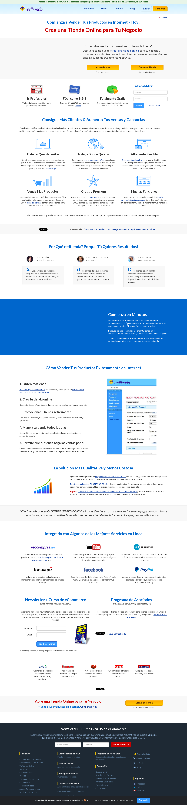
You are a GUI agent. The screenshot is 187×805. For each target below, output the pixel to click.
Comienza (160, 9)
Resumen (89, 8)
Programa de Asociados (108, 754)
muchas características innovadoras (142, 198)
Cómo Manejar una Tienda (117, 229)
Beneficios (23, 769)
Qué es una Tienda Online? (143, 229)
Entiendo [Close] (143, 800)
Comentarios (25, 782)
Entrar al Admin (143, 754)
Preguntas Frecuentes (29, 779)
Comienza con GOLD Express (71, 792)
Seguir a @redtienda (117, 633)
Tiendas (118, 8)
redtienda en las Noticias (106, 778)
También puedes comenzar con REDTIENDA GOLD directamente (107, 491)
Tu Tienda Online (26, 766)
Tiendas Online (66, 763)
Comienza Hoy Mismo (69, 783)
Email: (29, 635)
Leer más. (130, 800)
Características (25, 772)
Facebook (141, 784)
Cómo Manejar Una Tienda (31, 763)
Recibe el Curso (46, 644)
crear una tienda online (125, 50)
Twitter (139, 787)
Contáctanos (100, 788)
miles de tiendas (34, 202)
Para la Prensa (101, 785)
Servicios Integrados (28, 792)
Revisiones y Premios (104, 775)
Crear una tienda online (132, 160)
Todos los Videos (26, 786)
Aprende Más (103, 67)
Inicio (138, 768)
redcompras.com (143, 758)
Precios (22, 776)
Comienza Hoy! (89, 706)
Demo (104, 8)
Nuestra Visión (101, 772)
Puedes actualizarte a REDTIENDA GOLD (88, 484)
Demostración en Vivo (70, 754)
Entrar (146, 9)
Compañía (102, 766)
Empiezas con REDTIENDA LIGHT (110, 476)
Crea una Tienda (147, 67)
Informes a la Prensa (104, 782)
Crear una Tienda (153, 106)
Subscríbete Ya (121, 744)
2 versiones (94, 197)
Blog (132, 8)
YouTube (140, 790)
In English (140, 763)
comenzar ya (50, 168)
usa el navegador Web (94, 160)
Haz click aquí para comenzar (32, 389)
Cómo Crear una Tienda (93, 229)
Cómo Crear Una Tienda (30, 759)
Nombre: (28, 628)
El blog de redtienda (69, 773)
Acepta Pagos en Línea (29, 789)
